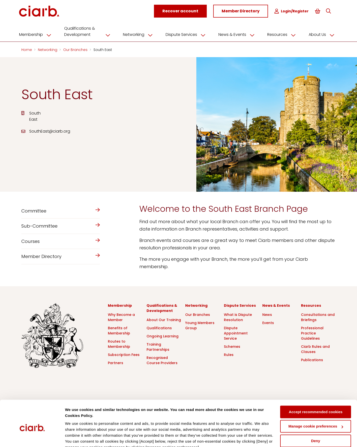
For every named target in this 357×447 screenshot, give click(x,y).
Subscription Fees (124, 354)
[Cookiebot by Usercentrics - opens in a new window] (32, 437)
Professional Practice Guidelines (312, 332)
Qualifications (159, 327)
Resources (282, 34)
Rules (229, 354)
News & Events (237, 34)
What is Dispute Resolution (238, 316)
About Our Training (164, 319)
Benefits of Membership (119, 330)
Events (268, 322)
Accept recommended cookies (316, 388)
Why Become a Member (121, 316)
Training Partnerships (158, 346)
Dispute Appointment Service (236, 332)
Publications (312, 359)
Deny (315, 417)
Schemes (232, 345)
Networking (140, 34)
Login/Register (292, 11)
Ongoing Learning (162, 335)
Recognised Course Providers (162, 359)
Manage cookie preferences (315, 402)
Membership (39, 34)
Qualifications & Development (90, 31)
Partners (115, 362)
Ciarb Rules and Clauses (315, 348)
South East (102, 49)
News (267, 313)
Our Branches (76, 49)
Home (27, 49)
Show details (76, 437)
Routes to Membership (119, 343)
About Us (321, 34)
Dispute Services (187, 34)
